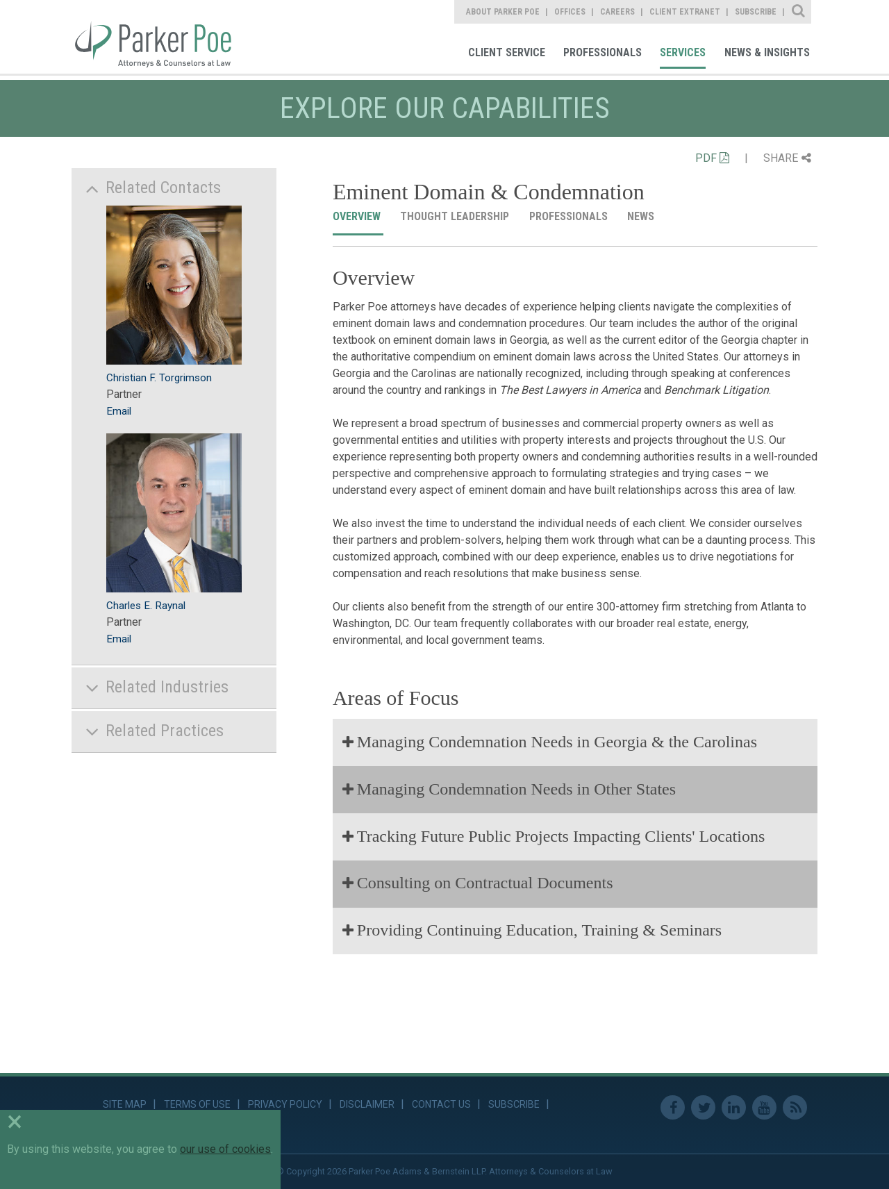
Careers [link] (617, 12)
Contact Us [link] (441, 1104)
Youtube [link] (764, 1107)
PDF (712, 158)
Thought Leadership (456, 216)
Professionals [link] (602, 52)
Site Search (799, 12)
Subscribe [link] (755, 12)
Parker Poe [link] (161, 36)
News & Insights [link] (767, 52)
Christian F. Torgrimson (159, 378)
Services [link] (683, 52)
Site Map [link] (125, 1104)
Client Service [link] (506, 52)
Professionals (569, 216)
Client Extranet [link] (684, 12)
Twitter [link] (703, 1107)
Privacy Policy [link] (285, 1104)
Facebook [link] (672, 1107)
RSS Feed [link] (795, 1107)
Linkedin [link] (734, 1107)
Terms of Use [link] (197, 1104)
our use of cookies (225, 1149)
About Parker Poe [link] (503, 12)
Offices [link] (569, 12)
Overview (358, 216)
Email (118, 411)
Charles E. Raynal (145, 605)
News (642, 216)
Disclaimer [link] (367, 1104)
